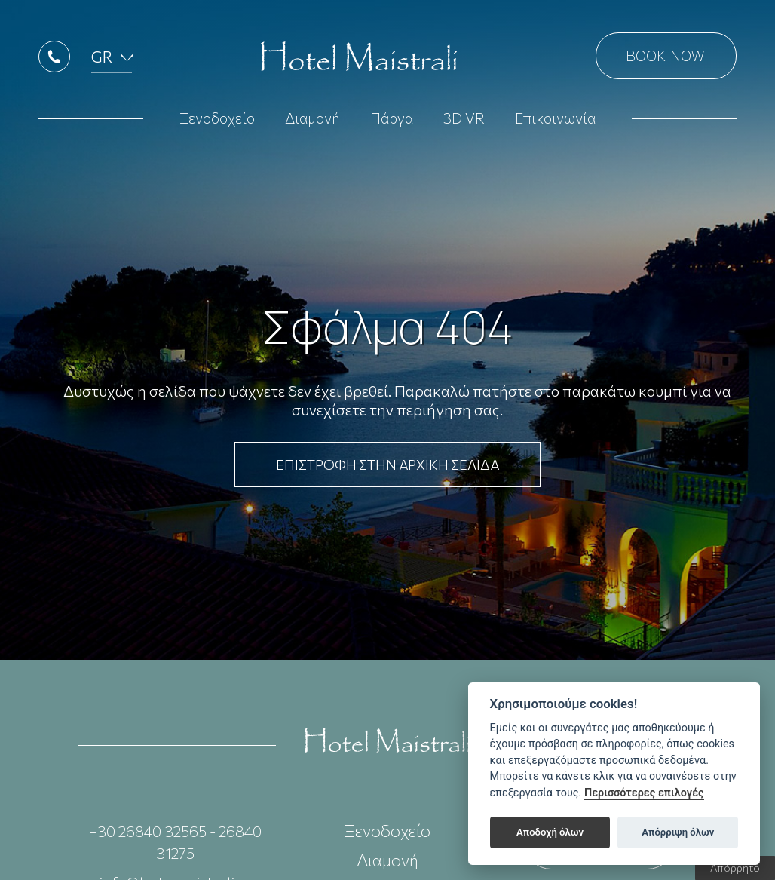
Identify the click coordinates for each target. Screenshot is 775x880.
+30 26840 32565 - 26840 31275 (175, 842)
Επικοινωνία (555, 121)
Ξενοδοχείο (217, 121)
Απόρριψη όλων (678, 832)
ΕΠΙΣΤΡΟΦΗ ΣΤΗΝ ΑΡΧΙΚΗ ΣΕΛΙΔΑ (387, 464)
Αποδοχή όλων (550, 832)
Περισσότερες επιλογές (644, 792)
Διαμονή (312, 121)
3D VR (464, 121)
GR (101, 60)
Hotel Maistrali (359, 60)
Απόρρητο (735, 867)
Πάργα (391, 121)
